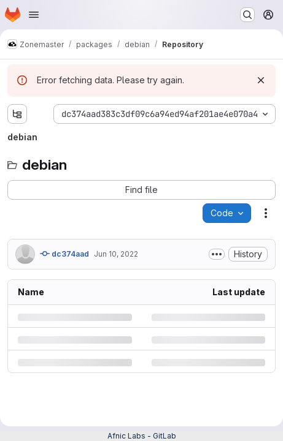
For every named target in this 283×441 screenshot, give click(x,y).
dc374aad (64, 253)
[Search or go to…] (247, 14)
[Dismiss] (261, 80)
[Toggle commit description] (217, 254)
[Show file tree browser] (17, 114)
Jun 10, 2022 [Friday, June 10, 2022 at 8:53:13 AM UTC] (116, 253)
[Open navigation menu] (34, 14)
